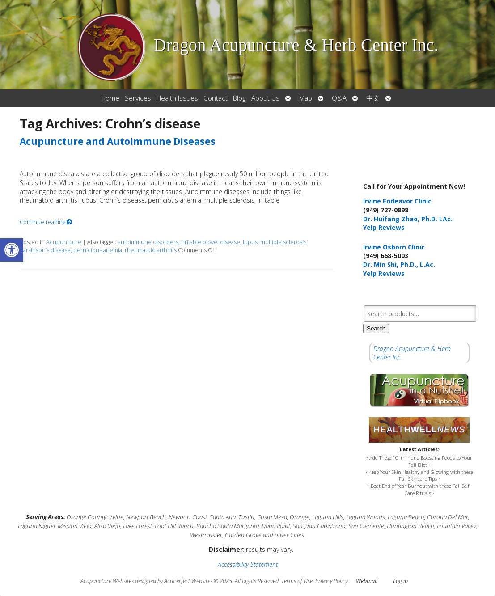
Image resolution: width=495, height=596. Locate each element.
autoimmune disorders (148, 242)
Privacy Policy (331, 581)
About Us (265, 98)
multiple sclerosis (283, 242)
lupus (250, 242)
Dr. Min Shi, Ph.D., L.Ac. (399, 264)
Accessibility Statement (248, 564)
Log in (400, 581)
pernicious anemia (97, 250)
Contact (215, 98)
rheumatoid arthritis (151, 250)
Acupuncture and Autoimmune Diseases (118, 141)
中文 (373, 98)
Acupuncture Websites (107, 581)
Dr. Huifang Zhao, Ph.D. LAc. (408, 219)
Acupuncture (63, 242)
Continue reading (46, 222)
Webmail (366, 581)
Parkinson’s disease (45, 250)
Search (376, 328)
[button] (11, 250)
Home (110, 98)
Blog (239, 98)
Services (138, 98)
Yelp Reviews (384, 227)
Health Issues (177, 98)
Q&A (339, 98)
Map (305, 98)
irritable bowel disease (210, 242)
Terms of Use (297, 581)
